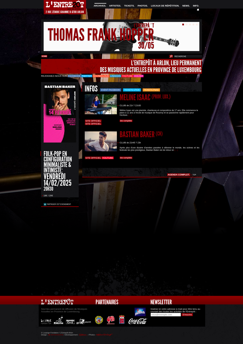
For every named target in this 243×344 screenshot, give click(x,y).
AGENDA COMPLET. (178, 174)
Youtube (127, 76)
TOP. (194, 175)
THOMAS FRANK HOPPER (101, 35)
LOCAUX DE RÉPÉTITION (165, 5)
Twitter (87, 76)
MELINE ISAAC (145, 97)
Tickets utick (132, 90)
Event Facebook (110, 90)
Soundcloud (101, 76)
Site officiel (93, 121)
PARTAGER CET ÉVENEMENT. (58, 204)
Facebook (74, 76)
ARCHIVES (99, 5)
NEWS (185, 5)
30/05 (146, 45)
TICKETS (129, 5)
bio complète (126, 121)
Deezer (138, 76)
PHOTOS (142, 5)
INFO (195, 5)
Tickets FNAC (151, 90)
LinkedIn (115, 76)
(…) (130, 115)
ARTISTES (114, 5)
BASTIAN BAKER (141, 134)
